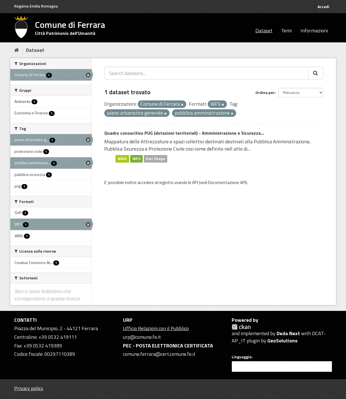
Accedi (323, 6)
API (195, 182)
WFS (136, 158)
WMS (122, 158)
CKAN (241, 327)
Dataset (263, 30)
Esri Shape (155, 158)
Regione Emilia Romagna (36, 6)
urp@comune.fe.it (142, 337)
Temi (286, 30)
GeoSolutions (282, 340)
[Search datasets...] (206, 73)
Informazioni (314, 30)
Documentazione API (227, 182)
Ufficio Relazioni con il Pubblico (156, 328)
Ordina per (265, 92)
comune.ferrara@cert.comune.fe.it (159, 354)
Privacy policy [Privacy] (28, 388)
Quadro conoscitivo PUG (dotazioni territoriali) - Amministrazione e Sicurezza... (184, 133)
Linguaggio (241, 357)
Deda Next (288, 333)
